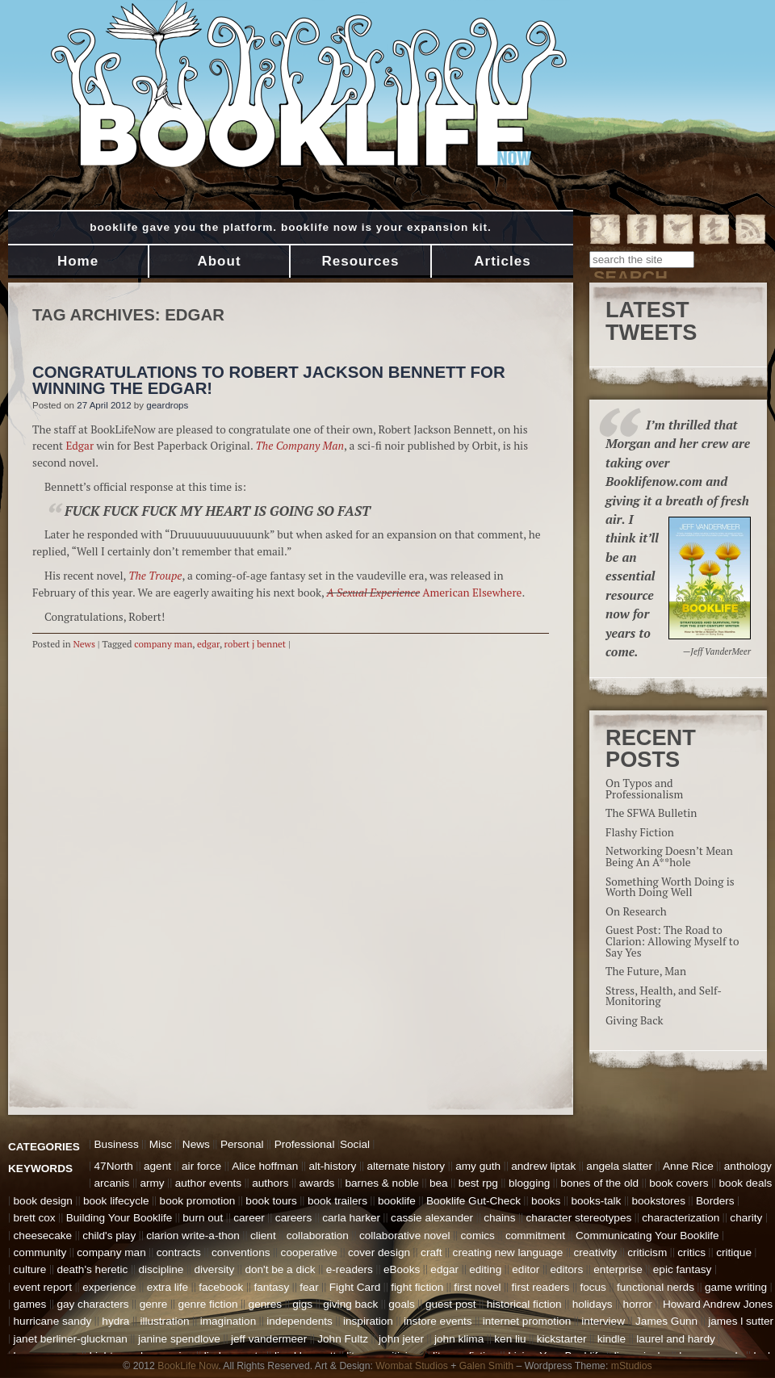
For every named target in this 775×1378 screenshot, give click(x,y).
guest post (450, 1304)
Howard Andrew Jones (718, 1304)
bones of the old (599, 1183)
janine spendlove (179, 1339)
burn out (202, 1218)
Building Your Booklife (119, 1218)
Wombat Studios (411, 1366)
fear (309, 1287)
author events (208, 1183)
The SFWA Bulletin (651, 813)
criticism (647, 1252)
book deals (746, 1183)
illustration (164, 1321)
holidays (592, 1304)
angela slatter (619, 1166)
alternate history (406, 1166)
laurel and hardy (675, 1339)
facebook (221, 1287)
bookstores (658, 1201)
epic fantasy (682, 1269)
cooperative (309, 1252)
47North (113, 1166)
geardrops (167, 405)
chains (499, 1218)
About (219, 261)
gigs (302, 1304)
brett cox (35, 1218)
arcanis (112, 1183)
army (152, 1183)
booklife (397, 1201)
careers (293, 1218)
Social (355, 1144)
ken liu (510, 1339)
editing (485, 1269)
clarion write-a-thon (193, 1235)
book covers (678, 1183)
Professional (304, 1144)
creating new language (508, 1252)
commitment (535, 1235)
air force (201, 1166)
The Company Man (299, 445)
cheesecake (43, 1235)
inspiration (368, 1321)
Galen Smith (486, 1366)
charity (746, 1218)
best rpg (478, 1183)
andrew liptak (543, 1166)
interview (603, 1321)
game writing (736, 1287)
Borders (715, 1201)
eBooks (401, 1269)
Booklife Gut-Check (473, 1201)
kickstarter (562, 1339)
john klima (459, 1339)
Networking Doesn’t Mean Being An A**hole (669, 856)
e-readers (349, 1269)
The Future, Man (645, 971)
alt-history (332, 1166)
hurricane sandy (53, 1321)
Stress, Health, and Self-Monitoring (663, 996)
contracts (179, 1252)
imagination (228, 1321)
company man (163, 644)
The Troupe (155, 575)
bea (438, 1183)
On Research (636, 911)
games (30, 1304)
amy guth (478, 1166)
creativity (595, 1252)
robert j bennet (255, 644)
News (84, 644)
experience (109, 1287)
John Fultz (342, 1339)
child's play (109, 1235)
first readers (541, 1287)
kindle (611, 1339)
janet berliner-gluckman (71, 1339)
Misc (160, 1144)
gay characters (92, 1304)
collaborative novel (404, 1235)
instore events (438, 1321)
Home (77, 261)
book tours (270, 1201)
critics (691, 1252)
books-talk (596, 1201)
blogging (529, 1183)
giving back (350, 1304)
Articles (502, 261)
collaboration (318, 1235)
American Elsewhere (472, 592)
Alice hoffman (265, 1166)
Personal (242, 1144)
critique (734, 1252)
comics (478, 1235)
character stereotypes (579, 1218)
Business (116, 1144)
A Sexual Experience (374, 592)
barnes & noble (381, 1183)
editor (525, 1269)
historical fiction (524, 1304)
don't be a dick (280, 1269)
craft (431, 1252)
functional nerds (655, 1287)
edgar (208, 644)
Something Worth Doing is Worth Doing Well (670, 887)
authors (270, 1183)
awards (317, 1183)
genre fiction (207, 1304)
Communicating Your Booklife (647, 1235)
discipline (160, 1269)
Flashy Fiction (639, 832)
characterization (680, 1218)
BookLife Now (187, 1366)
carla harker (351, 1218)
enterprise (617, 1269)
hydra (115, 1321)
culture (30, 1269)
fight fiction (417, 1287)
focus (593, 1287)
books (545, 1201)
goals (401, 1304)
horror (637, 1304)
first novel (477, 1287)
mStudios (631, 1366)
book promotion (198, 1201)
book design (43, 1201)
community (40, 1252)
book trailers (337, 1201)
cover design (379, 1252)
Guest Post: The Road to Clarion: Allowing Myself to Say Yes (672, 941)
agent (157, 1166)
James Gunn (666, 1321)
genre (154, 1304)
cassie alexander (432, 1218)
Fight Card (354, 1287)
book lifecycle (116, 1201)
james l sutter (740, 1321)
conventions (241, 1252)
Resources (361, 261)
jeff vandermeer (269, 1339)
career (249, 1218)
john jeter (401, 1339)
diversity (214, 1269)
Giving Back (634, 1020)
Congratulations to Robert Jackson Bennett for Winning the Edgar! (268, 380)
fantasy (271, 1287)
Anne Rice (688, 1166)
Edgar (79, 445)
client (263, 1235)
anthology (748, 1166)
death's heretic (92, 1269)
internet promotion (527, 1321)
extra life (167, 1287)
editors (566, 1269)
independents (299, 1321)
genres (266, 1304)
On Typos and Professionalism (644, 789)
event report (43, 1287)
